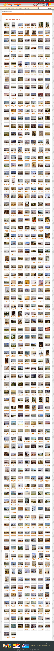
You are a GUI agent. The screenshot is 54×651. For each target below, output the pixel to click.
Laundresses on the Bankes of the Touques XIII (27, 278)
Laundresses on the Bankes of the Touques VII (40, 270)
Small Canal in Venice (27, 402)
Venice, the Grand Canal (20, 605)
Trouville (27, 519)
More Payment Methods (6, 643)
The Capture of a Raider (27, 441)
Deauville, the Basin (13, 152)
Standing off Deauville (6, 410)
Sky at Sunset (13, 402)
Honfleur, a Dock (47, 230)
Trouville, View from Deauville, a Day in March (34, 591)
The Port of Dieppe (7, 480)
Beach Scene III (20, 58)
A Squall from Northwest (6, 35)
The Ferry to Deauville (47, 449)
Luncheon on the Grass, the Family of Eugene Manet (13, 325)
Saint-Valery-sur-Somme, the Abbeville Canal (40, 387)
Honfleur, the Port (20, 238)
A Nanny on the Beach (27, 27)
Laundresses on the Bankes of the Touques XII (20, 278)
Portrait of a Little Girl (47, 355)
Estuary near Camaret (33, 183)
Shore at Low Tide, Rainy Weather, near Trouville (47, 395)
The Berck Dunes (47, 433)
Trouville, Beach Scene (20, 527)
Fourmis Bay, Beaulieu (40, 222)
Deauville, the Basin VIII (20, 160)
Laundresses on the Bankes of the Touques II (47, 262)
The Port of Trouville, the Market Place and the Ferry (6, 489)
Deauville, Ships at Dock (47, 144)
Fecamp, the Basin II (34, 199)
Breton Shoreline (7, 97)
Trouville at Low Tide (34, 519)
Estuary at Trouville (27, 183)
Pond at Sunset (20, 355)
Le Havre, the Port (20, 308)
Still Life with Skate (27, 410)
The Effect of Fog (27, 449)
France (10, 11)
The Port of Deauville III (47, 472)
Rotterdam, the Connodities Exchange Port (47, 372)
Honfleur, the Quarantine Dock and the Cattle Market (40, 239)
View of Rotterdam (34, 613)
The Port (7, 472)
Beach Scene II (13, 58)
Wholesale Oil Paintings (43, 643)
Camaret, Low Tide (7, 113)
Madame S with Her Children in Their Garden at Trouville (20, 325)
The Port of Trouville (20, 480)
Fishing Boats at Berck (13, 222)
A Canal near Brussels (6, 27)
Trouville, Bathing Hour (13, 527)
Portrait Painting (38, 643)
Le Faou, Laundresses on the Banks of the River (47, 278)
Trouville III (6, 527)
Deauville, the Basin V (47, 152)
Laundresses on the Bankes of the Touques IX (20, 270)
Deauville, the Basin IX (40, 152)
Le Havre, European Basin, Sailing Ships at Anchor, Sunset (20, 294)
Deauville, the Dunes (40, 160)
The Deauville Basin (13, 449)
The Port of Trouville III (33, 480)
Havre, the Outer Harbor (34, 230)
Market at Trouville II (40, 324)
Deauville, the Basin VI (6, 160)
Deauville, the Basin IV (33, 152)
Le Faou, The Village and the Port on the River (6, 286)
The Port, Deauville (13, 488)
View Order (34, 643)
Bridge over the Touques (20, 97)
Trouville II (47, 519)
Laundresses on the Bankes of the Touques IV (13, 270)
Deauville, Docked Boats (6, 144)
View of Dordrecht (20, 613)
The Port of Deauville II (40, 472)
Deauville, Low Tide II (20, 144)
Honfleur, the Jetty (13, 238)
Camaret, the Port (27, 113)
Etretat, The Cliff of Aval (13, 199)
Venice (6, 597)
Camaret (47, 97)
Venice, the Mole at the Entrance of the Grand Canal (27, 606)
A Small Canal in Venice (47, 27)
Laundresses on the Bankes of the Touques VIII (47, 270)
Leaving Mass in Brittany (13, 316)
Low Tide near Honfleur (47, 316)
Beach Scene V (34, 58)
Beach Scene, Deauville (47, 58)
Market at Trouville (34, 324)
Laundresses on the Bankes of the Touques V (27, 270)
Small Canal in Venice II (34, 402)
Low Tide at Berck (27, 316)
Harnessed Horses (27, 230)
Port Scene (34, 355)
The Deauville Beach (20, 449)
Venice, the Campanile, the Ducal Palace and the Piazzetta (27, 598)
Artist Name (5, 11)
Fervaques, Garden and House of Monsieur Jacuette (34, 208)
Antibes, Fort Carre (41, 35)
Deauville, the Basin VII (13, 160)
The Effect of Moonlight (33, 449)
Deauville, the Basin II (20, 152)
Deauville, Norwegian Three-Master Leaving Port (27, 145)
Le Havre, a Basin (13, 285)
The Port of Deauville (33, 472)
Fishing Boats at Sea (20, 222)
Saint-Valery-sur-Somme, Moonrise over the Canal (33, 387)
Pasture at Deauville (27, 347)
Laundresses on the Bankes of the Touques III (6, 270)
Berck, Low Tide (13, 74)
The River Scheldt (20, 488)
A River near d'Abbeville (40, 27)
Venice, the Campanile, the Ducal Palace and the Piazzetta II (33, 598)
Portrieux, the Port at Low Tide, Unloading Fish (40, 364)
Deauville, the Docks (34, 160)
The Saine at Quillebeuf (47, 488)
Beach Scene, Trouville (13, 66)
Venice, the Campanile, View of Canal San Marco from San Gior (40, 598)
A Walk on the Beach (20, 35)
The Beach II (33, 433)
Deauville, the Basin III (27, 152)
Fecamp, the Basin (27, 199)
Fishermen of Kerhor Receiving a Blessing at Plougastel (27, 216)
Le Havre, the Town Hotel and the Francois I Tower (40, 309)
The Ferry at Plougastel (40, 449)
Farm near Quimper (20, 199)
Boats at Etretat (47, 74)
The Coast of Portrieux (33, 441)
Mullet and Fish (47, 324)
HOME (31, 643)
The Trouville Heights (6, 519)
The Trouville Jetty (13, 519)
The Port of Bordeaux (27, 472)
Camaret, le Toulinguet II (47, 105)
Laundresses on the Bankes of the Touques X (6, 278)
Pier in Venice (47, 347)
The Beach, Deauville (40, 433)
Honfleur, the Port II (27, 238)
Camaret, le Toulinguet (40, 105)
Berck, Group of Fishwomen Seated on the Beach (47, 67)
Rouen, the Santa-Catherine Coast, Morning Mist (13, 380)
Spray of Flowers (41, 402)
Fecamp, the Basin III (40, 199)
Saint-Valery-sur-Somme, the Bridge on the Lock (6, 395)
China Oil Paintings (39, 645)
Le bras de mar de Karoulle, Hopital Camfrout (34, 278)
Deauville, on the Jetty (33, 144)
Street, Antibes (33, 410)
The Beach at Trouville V (20, 433)
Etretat (6, 191)
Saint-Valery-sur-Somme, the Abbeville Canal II (47, 387)
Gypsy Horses (20, 230)
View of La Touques (27, 613)
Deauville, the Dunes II (47, 160)
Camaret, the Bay (13, 113)
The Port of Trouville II (27, 480)
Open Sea (7, 347)
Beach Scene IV (27, 58)
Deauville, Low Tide (13, 144)
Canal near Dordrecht (47, 113)
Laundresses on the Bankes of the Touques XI (13, 278)
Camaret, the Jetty (20, 113)
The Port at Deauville (13, 472)
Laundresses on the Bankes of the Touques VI (33, 270)
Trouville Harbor (40, 519)
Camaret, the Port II (34, 113)
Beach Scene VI (40, 58)
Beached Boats (20, 66)
